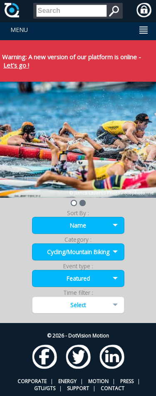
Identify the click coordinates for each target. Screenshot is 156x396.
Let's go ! (16, 65)
